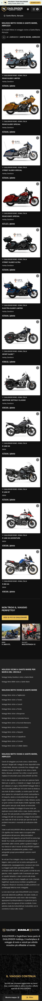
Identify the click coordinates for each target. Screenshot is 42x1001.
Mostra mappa (12, 997)
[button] (21, 65)
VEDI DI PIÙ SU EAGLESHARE (15, 617)
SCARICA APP (35, 2)
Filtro (30, 997)
